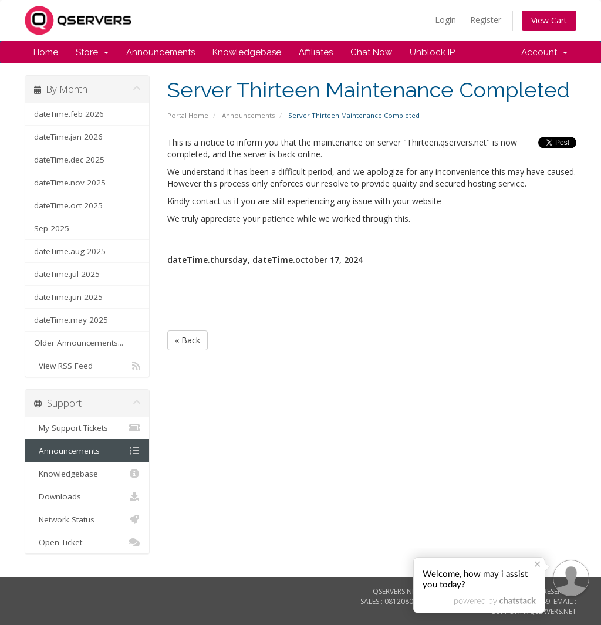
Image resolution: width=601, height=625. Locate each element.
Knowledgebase (246, 52)
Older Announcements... (78, 342)
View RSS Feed (87, 366)
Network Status (87, 519)
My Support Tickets (87, 428)
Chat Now (371, 52)
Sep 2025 (51, 228)
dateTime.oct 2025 (68, 205)
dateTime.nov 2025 (70, 182)
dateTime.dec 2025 (69, 159)
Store (92, 52)
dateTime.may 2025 (71, 320)
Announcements (160, 52)
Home (45, 52)
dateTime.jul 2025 (67, 274)
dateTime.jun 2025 (68, 297)
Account (544, 52)
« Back (187, 340)
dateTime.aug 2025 (70, 251)
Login (445, 19)
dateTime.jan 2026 (68, 136)
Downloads (87, 496)
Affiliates (316, 52)
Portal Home (187, 115)
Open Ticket (87, 542)
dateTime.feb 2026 (69, 114)
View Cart (549, 20)
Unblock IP (432, 52)
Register (485, 19)
